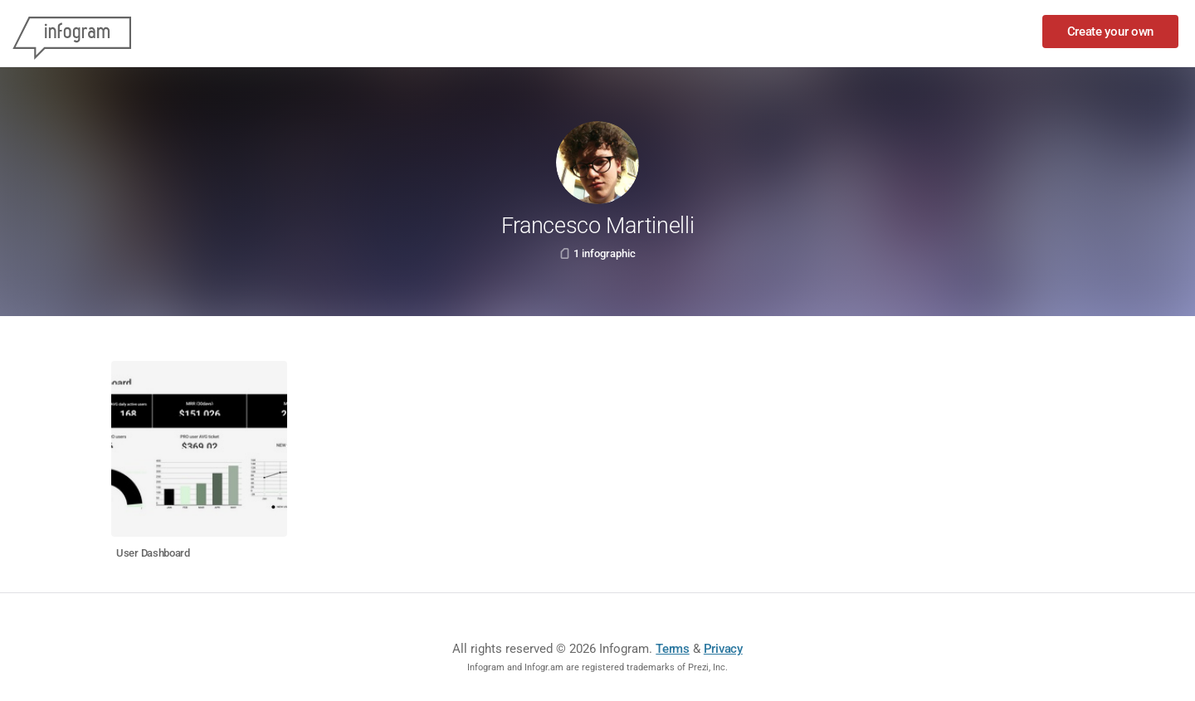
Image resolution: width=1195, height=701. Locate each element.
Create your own (1110, 31)
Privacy (723, 648)
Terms (673, 648)
